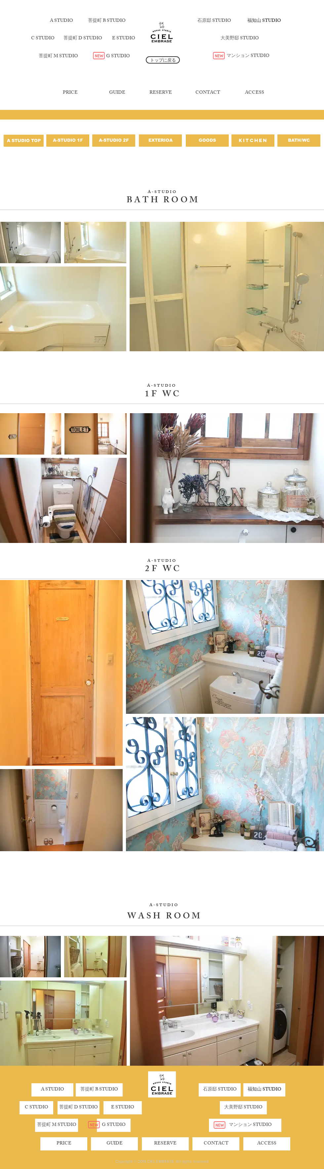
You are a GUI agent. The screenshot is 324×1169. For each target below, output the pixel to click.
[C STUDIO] (43, 38)
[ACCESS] (254, 93)
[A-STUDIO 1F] (67, 140)
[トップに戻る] (163, 60)
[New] (99, 55)
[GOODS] (207, 140)
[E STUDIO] (124, 38)
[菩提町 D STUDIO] (82, 38)
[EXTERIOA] (160, 140)
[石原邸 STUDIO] (214, 21)
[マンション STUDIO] (248, 56)
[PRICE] (70, 93)
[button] (79, 1107)
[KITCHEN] (252, 140)
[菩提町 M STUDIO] (58, 56)
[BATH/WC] (298, 140)
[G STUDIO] (118, 56)
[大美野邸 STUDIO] (239, 38)
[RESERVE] (160, 93)
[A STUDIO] (61, 21)
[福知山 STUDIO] (264, 21)
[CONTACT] (207, 93)
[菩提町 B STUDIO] (106, 21)
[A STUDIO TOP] (24, 141)
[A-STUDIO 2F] (113, 140)
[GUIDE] (117, 93)
